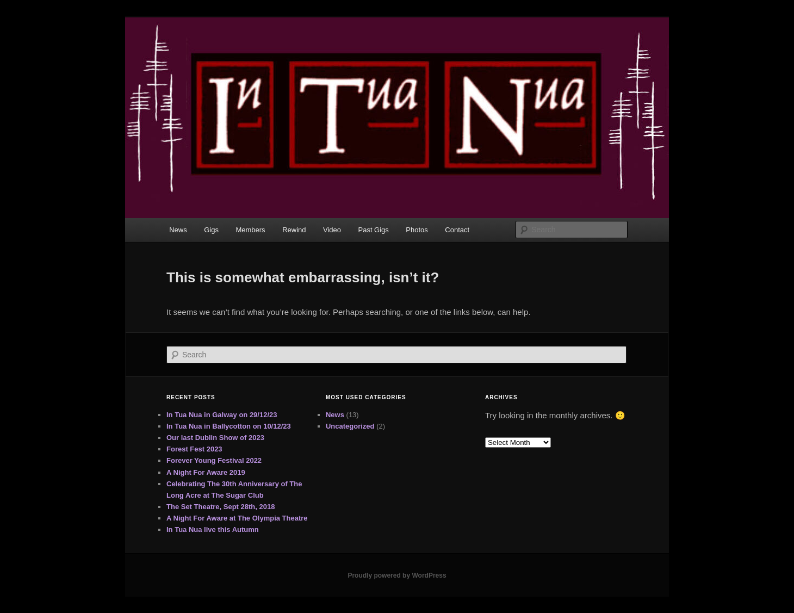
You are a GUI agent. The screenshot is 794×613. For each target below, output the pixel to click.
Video (332, 230)
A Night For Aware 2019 (205, 472)
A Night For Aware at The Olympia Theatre (237, 518)
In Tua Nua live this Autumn (212, 529)
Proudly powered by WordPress (397, 575)
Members (250, 230)
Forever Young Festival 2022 (214, 460)
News (178, 230)
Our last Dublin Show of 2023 (215, 438)
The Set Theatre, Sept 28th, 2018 (220, 507)
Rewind (294, 230)
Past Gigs (373, 230)
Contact (457, 230)
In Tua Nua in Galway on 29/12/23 (221, 415)
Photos (416, 230)
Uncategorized (350, 426)
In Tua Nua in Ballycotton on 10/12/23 (228, 426)
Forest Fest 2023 (194, 449)
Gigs (211, 230)
